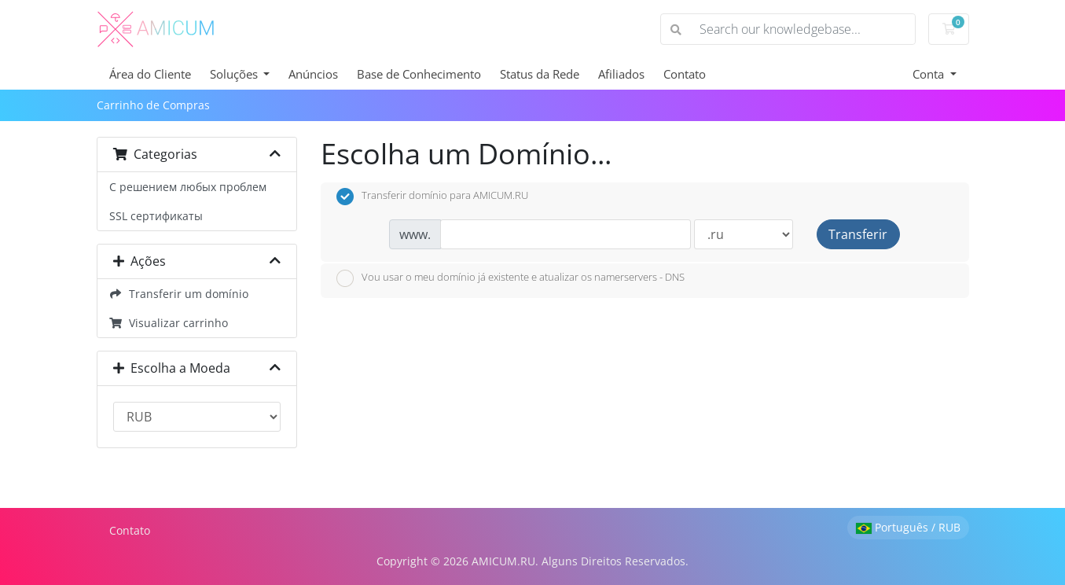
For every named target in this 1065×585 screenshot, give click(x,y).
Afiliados (621, 74)
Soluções (235, 74)
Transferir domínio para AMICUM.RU (432, 196)
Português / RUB (908, 527)
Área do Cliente (150, 74)
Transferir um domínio (179, 293)
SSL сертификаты (156, 215)
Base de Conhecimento (419, 74)
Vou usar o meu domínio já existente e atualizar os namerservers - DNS (510, 278)
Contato (684, 74)
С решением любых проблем (187, 186)
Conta (930, 74)
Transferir (857, 234)
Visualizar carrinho (169, 322)
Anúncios (313, 74)
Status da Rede (539, 74)
